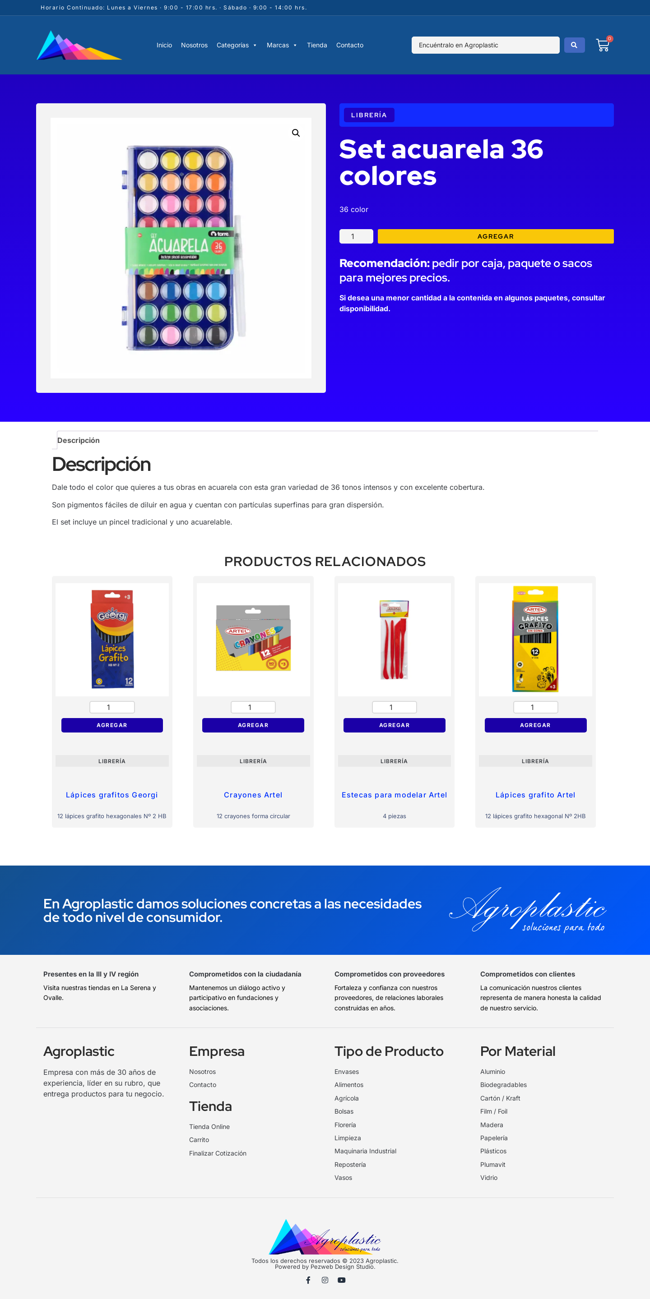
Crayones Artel (253, 794)
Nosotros (194, 45)
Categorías (237, 45)
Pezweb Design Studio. (343, 1266)
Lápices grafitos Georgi (112, 794)
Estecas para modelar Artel (394, 794)
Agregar (496, 236)
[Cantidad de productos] (356, 236)
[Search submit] (574, 45)
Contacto (349, 45)
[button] (296, 133)
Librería (369, 115)
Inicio (164, 45)
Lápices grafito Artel (536, 794)
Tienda (317, 45)
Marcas (282, 45)
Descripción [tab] (78, 440)
